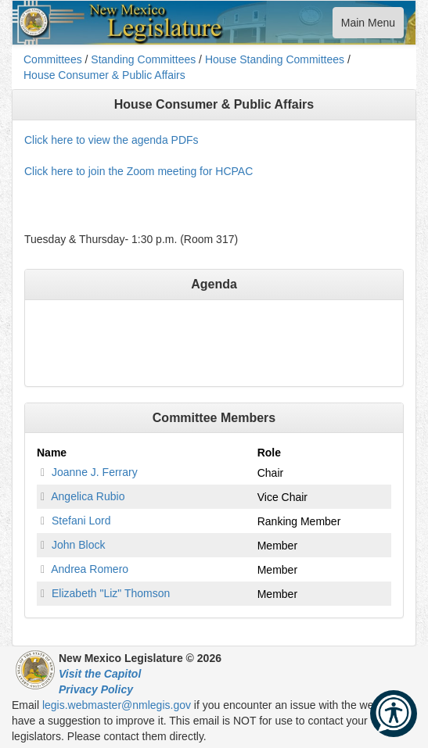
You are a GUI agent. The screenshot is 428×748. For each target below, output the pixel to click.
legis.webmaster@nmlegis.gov (116, 705)
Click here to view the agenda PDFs (111, 140)
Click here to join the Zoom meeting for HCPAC (138, 171)
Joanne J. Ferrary (95, 472)
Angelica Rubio (87, 496)
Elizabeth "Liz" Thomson (111, 593)
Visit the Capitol (100, 673)
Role (269, 452)
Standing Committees (143, 59)
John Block (78, 545)
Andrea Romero (89, 569)
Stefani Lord (81, 520)
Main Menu (367, 26)
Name (52, 452)
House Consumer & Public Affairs (104, 75)
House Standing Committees (274, 59)
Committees (52, 59)
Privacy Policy (96, 689)
